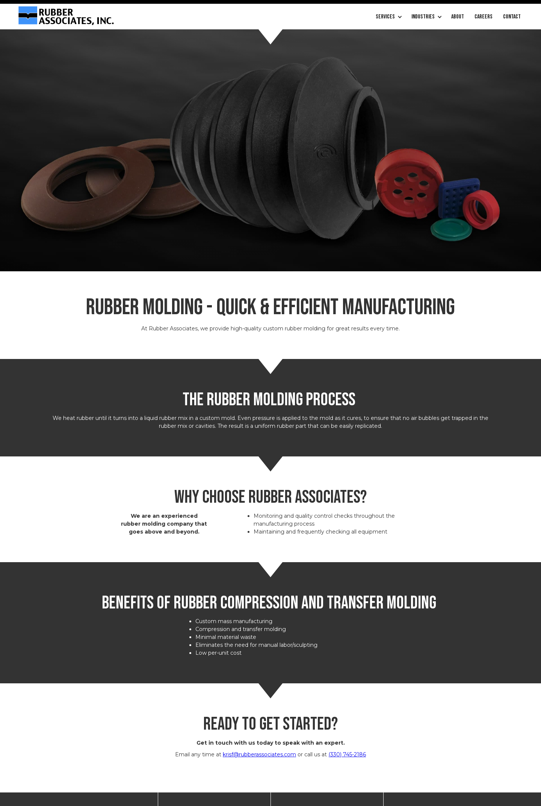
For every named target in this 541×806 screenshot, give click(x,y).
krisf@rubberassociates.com (259, 754)
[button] (388, 17)
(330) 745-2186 (347, 754)
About (457, 16)
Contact (512, 16)
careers (484, 16)
